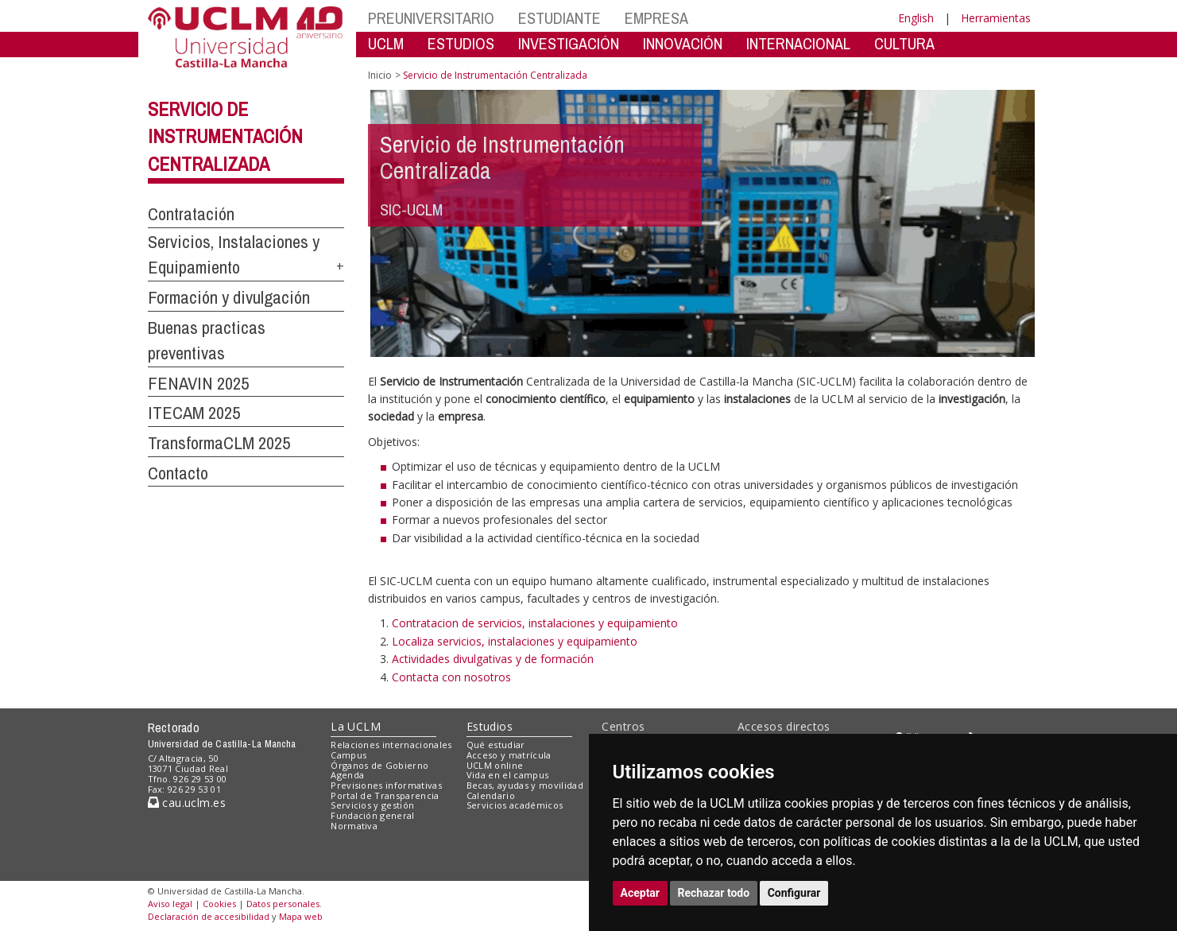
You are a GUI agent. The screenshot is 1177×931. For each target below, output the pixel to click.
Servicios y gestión (372, 805)
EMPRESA (656, 18)
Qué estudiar (496, 745)
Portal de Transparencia (385, 795)
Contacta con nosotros (451, 677)
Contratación (191, 214)
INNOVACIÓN (682, 43)
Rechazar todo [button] (714, 892)
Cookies (219, 904)
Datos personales (282, 904)
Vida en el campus (508, 775)
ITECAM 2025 (194, 413)
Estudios (490, 726)
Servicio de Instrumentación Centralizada (225, 136)
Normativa (354, 826)
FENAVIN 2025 (198, 383)
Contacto (178, 473)
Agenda (347, 775)
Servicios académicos (515, 805)
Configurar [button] (794, 892)
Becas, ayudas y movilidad (525, 785)
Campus (348, 755)
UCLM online (495, 765)
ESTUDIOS (461, 43)
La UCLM (356, 726)
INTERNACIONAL (798, 43)
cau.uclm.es (187, 802)
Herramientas (996, 17)
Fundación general (373, 815)
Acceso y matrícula (509, 755)
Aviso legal (170, 904)
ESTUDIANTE (559, 18)
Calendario (491, 795)
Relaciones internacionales (391, 745)
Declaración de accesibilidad (208, 916)
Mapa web (301, 916)
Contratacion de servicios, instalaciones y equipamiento (535, 622)
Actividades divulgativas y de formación (493, 658)
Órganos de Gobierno (379, 765)
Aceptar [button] (640, 892)
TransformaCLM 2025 (219, 443)
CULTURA (904, 43)
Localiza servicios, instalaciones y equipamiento (514, 641)
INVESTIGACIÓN (568, 43)
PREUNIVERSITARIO (431, 18)
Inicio (380, 75)
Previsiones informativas (386, 785)
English (916, 17)
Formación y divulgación (229, 297)
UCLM (386, 43)
